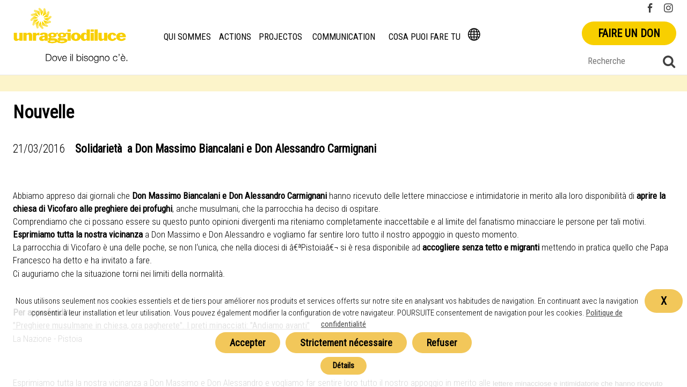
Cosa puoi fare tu (425, 37)
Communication (343, 37)
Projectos (280, 37)
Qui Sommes (187, 37)
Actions (235, 37)
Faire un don (629, 33)
